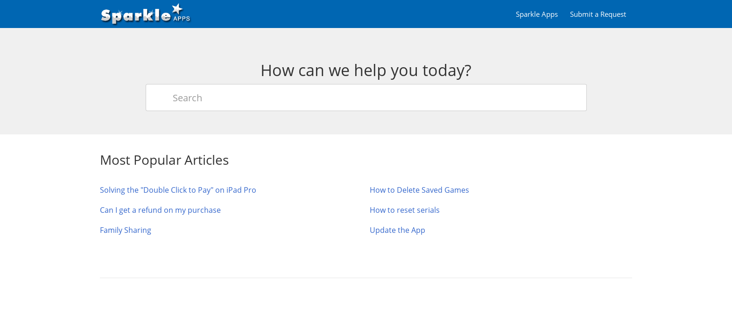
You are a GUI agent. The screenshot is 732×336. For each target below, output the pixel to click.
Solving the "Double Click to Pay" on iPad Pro (178, 190)
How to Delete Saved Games (419, 190)
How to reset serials (405, 210)
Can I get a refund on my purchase (160, 210)
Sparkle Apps (537, 14)
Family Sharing (125, 230)
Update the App (397, 230)
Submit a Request (598, 14)
